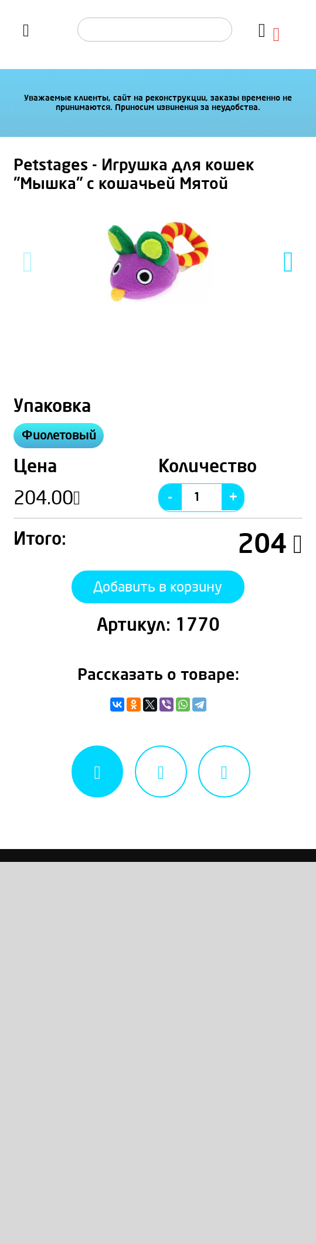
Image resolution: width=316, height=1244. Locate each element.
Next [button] (288, 262)
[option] (158, 262)
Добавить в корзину (157, 593)
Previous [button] (27, 262)
